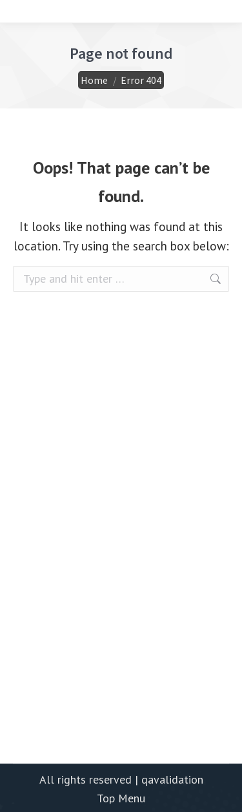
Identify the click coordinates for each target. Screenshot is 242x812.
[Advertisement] (121, 597)
